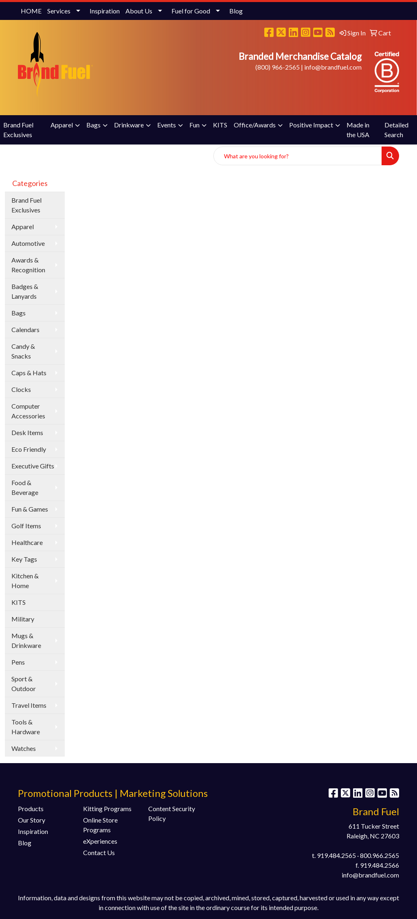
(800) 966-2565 (277, 67)
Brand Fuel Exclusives (18, 129)
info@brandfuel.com (333, 67)
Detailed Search (396, 129)
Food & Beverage (24, 487)
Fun (194, 125)
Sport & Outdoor (23, 683)
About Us (138, 11)
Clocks (21, 389)
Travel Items (28, 705)
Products (31, 808)
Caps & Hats (28, 372)
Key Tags (24, 559)
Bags (93, 125)
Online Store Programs (100, 825)
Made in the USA (358, 129)
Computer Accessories (28, 411)
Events (166, 125)
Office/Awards (255, 125)
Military (22, 619)
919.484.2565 (336, 855)
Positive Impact (311, 125)
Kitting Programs (107, 808)
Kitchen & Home (25, 580)
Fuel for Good (190, 11)
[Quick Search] (297, 156)
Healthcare (27, 542)
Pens (18, 662)
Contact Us (99, 852)
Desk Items (27, 432)
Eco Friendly (28, 449)
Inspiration (105, 11)
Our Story (31, 820)
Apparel (61, 125)
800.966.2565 (379, 855)
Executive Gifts (32, 466)
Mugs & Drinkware (26, 640)
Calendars (25, 329)
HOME (31, 11)
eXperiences (100, 841)
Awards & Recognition (28, 265)
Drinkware (129, 125)
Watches (23, 748)
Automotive (28, 243)
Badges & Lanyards (24, 291)
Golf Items (26, 526)
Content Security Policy (171, 813)
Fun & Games (29, 509)
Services (58, 11)
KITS (220, 125)
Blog (236, 11)
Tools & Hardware (25, 726)
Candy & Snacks (23, 351)
